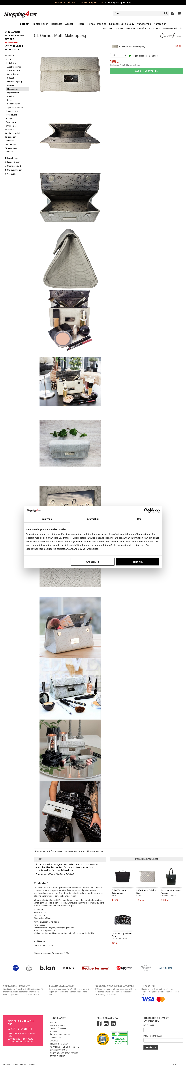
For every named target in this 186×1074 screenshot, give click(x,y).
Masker (10, 85)
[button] (179, 13)
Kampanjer (160, 24)
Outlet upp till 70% (92, 2)
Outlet (39, 859)
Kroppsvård (12, 115)
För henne (131, 28)
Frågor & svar (12, 162)
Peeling (10, 96)
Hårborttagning (14, 81)
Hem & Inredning (96, 24)
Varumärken (144, 24)
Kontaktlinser (40, 24)
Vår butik (10, 174)
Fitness (80, 24)
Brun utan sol (13, 74)
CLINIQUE (10, 152)
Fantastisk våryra (65, 2)
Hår (8, 59)
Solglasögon (10, 137)
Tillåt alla (138, 561)
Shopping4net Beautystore (64, 1053)
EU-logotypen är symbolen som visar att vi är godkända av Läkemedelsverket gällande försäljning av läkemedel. (116, 990)
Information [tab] (93, 518)
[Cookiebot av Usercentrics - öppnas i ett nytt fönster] (146, 510)
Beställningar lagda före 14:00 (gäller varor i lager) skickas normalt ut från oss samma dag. (70, 990)
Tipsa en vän (95, 851)
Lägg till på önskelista (49, 851)
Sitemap (30, 1065)
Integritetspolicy (59, 1044)
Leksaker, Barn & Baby (121, 24)
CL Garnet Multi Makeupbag (172, 28)
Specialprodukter (15, 107)
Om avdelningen (13, 170)
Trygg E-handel (58, 1056)
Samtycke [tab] (47, 518)
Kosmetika (12, 111)
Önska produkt (13, 166)
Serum (10, 100)
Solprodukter (13, 104)
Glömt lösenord (58, 1028)
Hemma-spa (10, 144)
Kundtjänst (11, 158)
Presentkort (12, 49)
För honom (10, 126)
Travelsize (9, 140)
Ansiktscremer (15, 67)
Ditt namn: (148, 1025)
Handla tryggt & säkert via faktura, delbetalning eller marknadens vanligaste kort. (162, 993)
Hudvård (142, 28)
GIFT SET (9, 39)
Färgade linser (11, 148)
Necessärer (153, 28)
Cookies (54, 1041)
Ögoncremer (13, 93)
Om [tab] (139, 518)
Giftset (10, 78)
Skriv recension (75, 851)
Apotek (69, 24)
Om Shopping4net (59, 1050)
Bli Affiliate (56, 1038)
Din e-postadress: (152, 1036)
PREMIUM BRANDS (14, 35)
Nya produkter (14, 46)
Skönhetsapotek (12, 133)
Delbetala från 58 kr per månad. (125, 65)
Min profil (55, 1022)
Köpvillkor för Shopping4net (65, 1047)
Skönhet (24, 24)
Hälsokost (56, 24)
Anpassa (92, 561)
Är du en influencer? (60, 1035)
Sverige (178, 1065)
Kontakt (54, 1032)
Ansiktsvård (14, 70)
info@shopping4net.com (20, 1042)
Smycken (11, 122)
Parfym (10, 118)
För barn (9, 129)
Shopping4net (109, 28)
